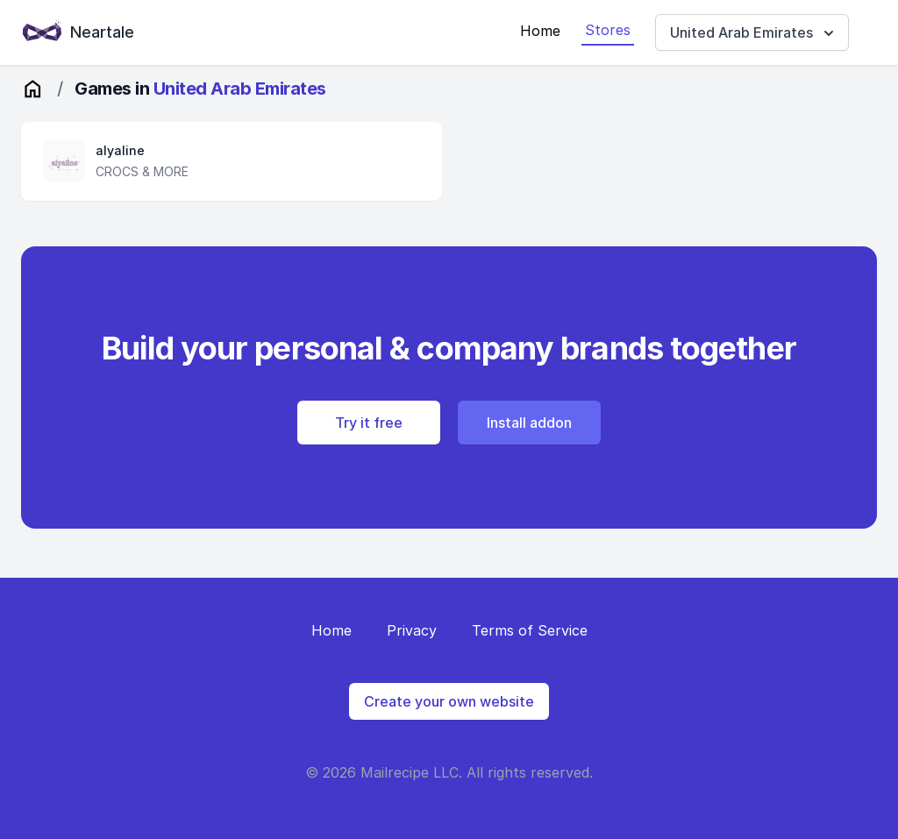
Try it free (369, 422)
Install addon (529, 422)
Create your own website (449, 701)
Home (540, 30)
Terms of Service (530, 630)
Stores (608, 30)
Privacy (412, 630)
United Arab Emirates (753, 33)
